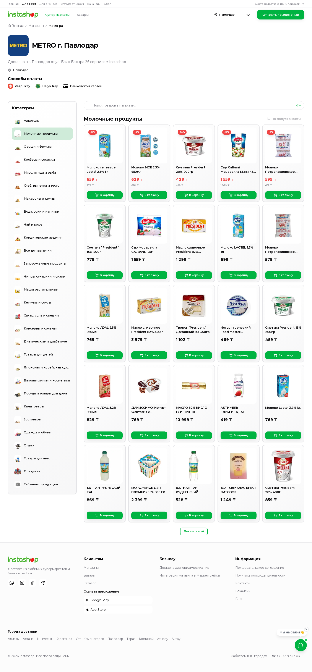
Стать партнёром (72, 3)
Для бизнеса (48, 3)
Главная (13, 3)
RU (248, 14)
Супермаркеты (57, 15)
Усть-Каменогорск (90, 639)
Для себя (29, 3)
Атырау (162, 639)
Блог (107, 3)
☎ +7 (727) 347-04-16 (288, 656)
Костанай (146, 639)
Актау (176, 639)
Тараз (131, 639)
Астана (28, 639)
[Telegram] (43, 583)
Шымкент (44, 639)
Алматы (13, 639)
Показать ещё (194, 531)
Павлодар (115, 639)
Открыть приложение (280, 15)
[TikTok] (32, 583)
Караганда (64, 639)
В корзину (104, 195)
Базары (82, 15)
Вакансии (94, 3)
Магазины (36, 26)
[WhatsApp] (12, 583)
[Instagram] (22, 583)
